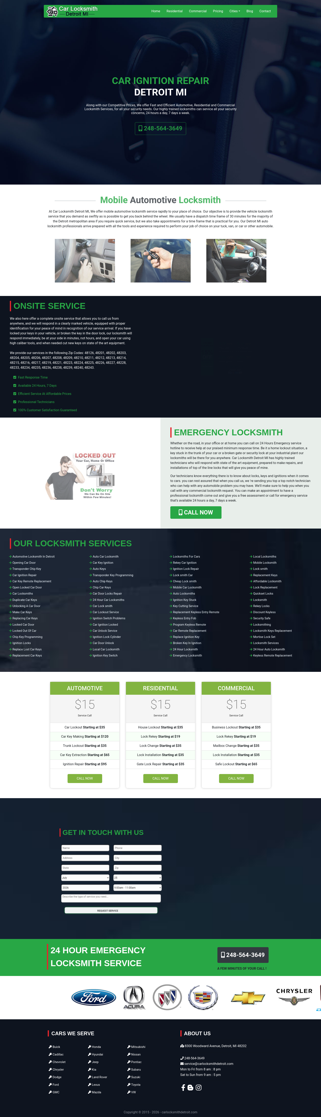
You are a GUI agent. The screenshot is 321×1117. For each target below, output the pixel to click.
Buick (54, 1047)
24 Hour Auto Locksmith (269, 649)
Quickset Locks (263, 593)
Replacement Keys (265, 575)
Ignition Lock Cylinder (107, 637)
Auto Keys (99, 569)
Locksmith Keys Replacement (272, 631)
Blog (249, 11)
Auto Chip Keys (103, 581)
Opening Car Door (24, 563)
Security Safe (261, 618)
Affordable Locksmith (267, 581)
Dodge (55, 1077)
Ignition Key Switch (105, 655)
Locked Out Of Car (24, 631)
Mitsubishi (136, 1047)
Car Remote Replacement (189, 631)
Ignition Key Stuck (184, 600)
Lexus (94, 1085)
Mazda (94, 1092)
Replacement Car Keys (27, 655)
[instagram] (198, 1089)
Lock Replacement (265, 587)
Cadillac (56, 1054)
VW (131, 1092)
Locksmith (260, 600)
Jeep (93, 1062)
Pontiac (134, 1062)
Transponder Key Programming (113, 575)
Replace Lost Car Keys (27, 649)
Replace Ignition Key (186, 637)
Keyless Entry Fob (184, 618)
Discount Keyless (264, 612)
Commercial (198, 11)
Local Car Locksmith (106, 649)
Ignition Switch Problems (109, 618)
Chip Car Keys (102, 587)
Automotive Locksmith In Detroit (33, 556)
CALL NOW (196, 512)
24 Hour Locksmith (185, 649)
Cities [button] (233, 11)
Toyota (133, 1085)
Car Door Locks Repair (107, 593)
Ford (54, 1085)
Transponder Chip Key (26, 569)
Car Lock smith (102, 606)
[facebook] (183, 1089)
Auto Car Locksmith (106, 556)
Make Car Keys (22, 612)
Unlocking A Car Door (26, 606)
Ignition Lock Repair (186, 569)
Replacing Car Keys (25, 618)
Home (155, 11)
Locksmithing (262, 624)
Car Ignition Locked (105, 624)
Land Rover (97, 1077)
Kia (92, 1069)
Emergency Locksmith (187, 655)
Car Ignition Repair (24, 575)
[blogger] (190, 1089)
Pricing (218, 11)
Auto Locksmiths (184, 593)
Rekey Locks (261, 606)
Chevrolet (57, 1062)
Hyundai (95, 1054)
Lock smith (260, 569)
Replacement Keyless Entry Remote (196, 612)
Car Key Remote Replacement (31, 581)
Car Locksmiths (22, 593)
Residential (175, 11)
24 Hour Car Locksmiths (108, 600)
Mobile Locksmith (265, 563)
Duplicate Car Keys (24, 600)
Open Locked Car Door (27, 587)
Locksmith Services (266, 643)
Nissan (134, 1054)
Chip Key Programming (27, 637)
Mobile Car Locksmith (187, 587)
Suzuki (133, 1077)
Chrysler (56, 1069)
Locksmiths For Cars (186, 556)
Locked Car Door (23, 624)
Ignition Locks (21, 643)
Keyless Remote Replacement (272, 655)
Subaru (134, 1069)
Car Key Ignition (103, 563)
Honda (94, 1047)
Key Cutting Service (185, 606)
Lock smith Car (183, 575)
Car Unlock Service (105, 631)
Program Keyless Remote (189, 624)
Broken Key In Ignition (187, 643)
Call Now (85, 778)
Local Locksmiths (264, 556)
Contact (265, 11)
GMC (54, 1092)
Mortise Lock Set (264, 637)
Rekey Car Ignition (185, 563)
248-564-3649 (160, 136)
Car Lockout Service (106, 612)
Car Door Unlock (103, 643)
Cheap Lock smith (185, 581)
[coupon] (227, 357)
